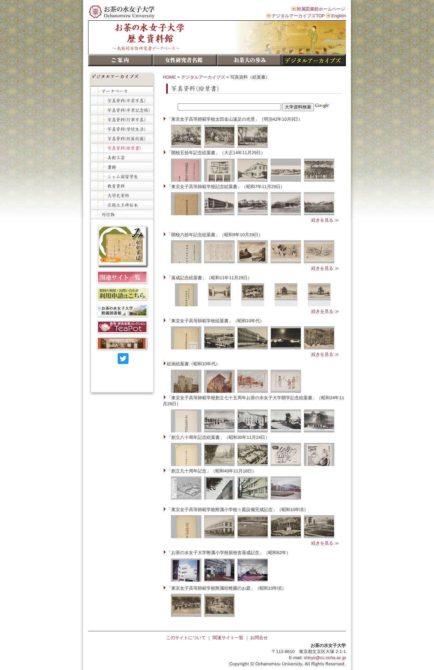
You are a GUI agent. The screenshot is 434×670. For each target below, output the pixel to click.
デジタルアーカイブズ (203, 77)
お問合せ (259, 637)
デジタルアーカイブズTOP (298, 15)
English (338, 15)
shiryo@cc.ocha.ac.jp (325, 657)
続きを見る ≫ (325, 220)
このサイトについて (186, 637)
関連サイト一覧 (228, 637)
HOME (169, 77)
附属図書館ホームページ (321, 9)
